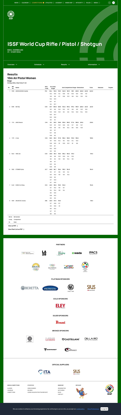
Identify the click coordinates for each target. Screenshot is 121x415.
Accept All (104, 409)
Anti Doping (61, 390)
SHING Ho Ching (20, 185)
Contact (60, 394)
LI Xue (17, 138)
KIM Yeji (18, 107)
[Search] (109, 2)
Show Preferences (93, 409)
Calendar (10, 390)
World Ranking (32, 388)
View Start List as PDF (16, 229)
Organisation (62, 388)
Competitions (11, 392)
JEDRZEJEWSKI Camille (22, 91)
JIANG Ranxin (19, 122)
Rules (59, 392)
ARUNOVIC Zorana (21, 200)
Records (30, 390)
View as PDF (13, 226)
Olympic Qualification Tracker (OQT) (38, 392)
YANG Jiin (18, 153)
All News (9, 388)
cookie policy (80, 409)
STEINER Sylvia (20, 169)
